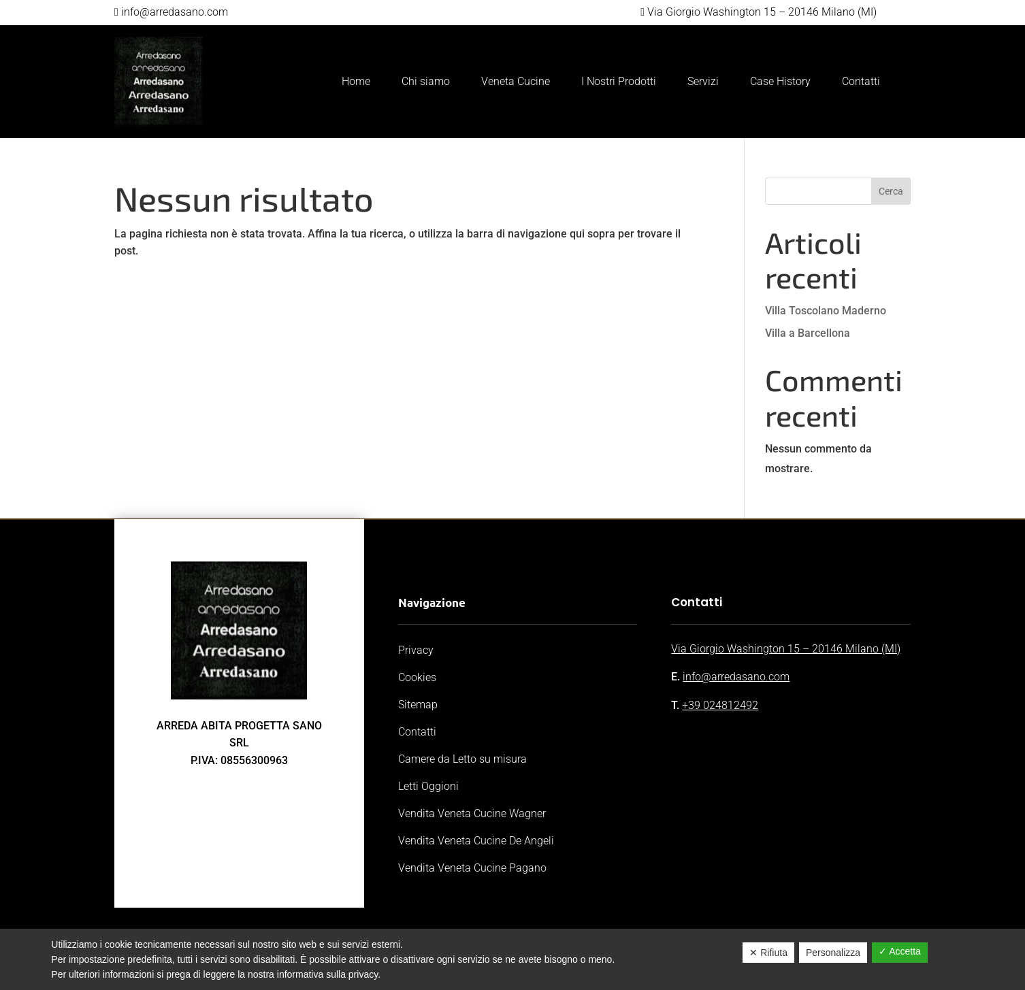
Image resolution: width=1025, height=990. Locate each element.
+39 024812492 (720, 705)
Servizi (703, 81)
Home (356, 81)
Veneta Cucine (515, 81)
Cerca (891, 191)
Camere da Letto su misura (462, 759)
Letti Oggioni (428, 786)
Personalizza (833, 952)
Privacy (416, 650)
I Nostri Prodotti (618, 81)
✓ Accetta (900, 951)
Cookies (417, 677)
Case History (780, 81)
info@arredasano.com (736, 676)
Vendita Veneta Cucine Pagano (472, 867)
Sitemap (418, 704)
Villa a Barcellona (807, 333)
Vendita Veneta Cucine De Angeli (476, 840)
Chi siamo (426, 81)
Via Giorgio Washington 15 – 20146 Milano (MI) (785, 648)
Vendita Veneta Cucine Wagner (472, 813)
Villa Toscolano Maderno (825, 310)
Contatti (861, 81)
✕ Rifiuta (768, 952)
